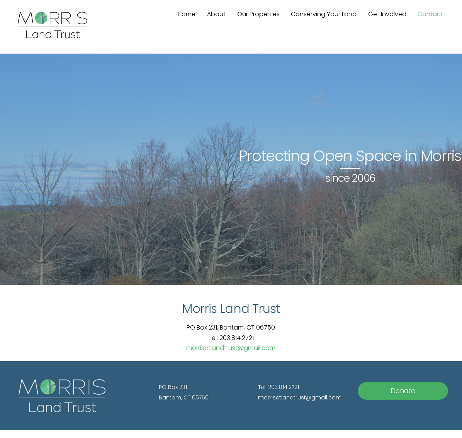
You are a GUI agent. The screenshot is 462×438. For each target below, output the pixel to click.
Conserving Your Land (324, 14)
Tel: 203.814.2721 (278, 387)
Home (186, 14)
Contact (430, 14)
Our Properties (258, 14)
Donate (403, 391)
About (216, 14)
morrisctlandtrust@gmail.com (230, 347)
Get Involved (387, 14)
